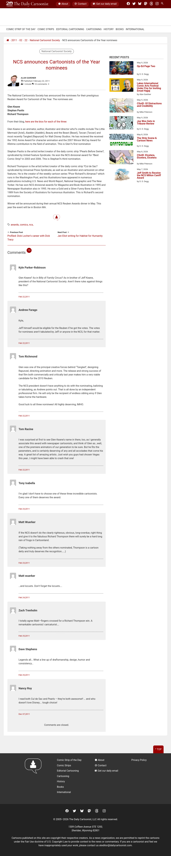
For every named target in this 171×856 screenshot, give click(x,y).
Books (120, 29)
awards (15, 224)
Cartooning (94, 29)
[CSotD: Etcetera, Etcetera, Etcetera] (121, 157)
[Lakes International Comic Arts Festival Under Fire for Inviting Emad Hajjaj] (121, 85)
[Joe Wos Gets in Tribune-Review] (121, 123)
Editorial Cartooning (70, 29)
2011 (14, 40)
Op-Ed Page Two (146, 66)
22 (26, 40)
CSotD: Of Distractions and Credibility (149, 104)
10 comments (42, 84)
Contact (80, 4)
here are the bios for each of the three (45, 121)
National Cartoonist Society (45, 40)
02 (20, 40)
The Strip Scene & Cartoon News (147, 139)
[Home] (7, 40)
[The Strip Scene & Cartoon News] (121, 140)
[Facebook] (128, 4)
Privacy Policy (139, 760)
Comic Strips (45, 29)
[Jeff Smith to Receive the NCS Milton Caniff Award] (121, 175)
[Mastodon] (145, 4)
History (109, 29)
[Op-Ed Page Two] (121, 68)
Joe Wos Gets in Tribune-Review (146, 122)
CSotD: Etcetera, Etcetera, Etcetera (147, 156)
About (63, 4)
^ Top (158, 749)
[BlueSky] (140, 4)
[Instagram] (157, 4)
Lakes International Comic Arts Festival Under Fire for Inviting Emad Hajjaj (149, 87)
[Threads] (151, 4)
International (135, 29)
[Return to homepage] (34, 778)
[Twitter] (134, 4)
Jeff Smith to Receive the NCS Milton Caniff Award (149, 175)
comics (24, 224)
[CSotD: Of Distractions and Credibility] (121, 106)
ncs (31, 224)
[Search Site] (163, 4)
